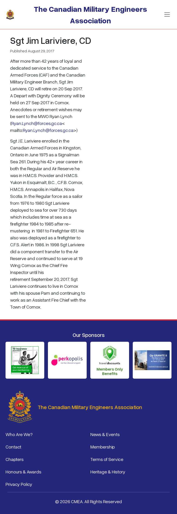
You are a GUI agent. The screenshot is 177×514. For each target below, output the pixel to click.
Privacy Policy (19, 484)
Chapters (15, 459)
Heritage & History (107, 471)
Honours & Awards (23, 471)
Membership (102, 446)
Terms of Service (106, 459)
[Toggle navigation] (167, 14)
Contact (13, 446)
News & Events (105, 434)
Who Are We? (19, 434)
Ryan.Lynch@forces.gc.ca (36, 123)
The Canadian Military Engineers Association (90, 14)
